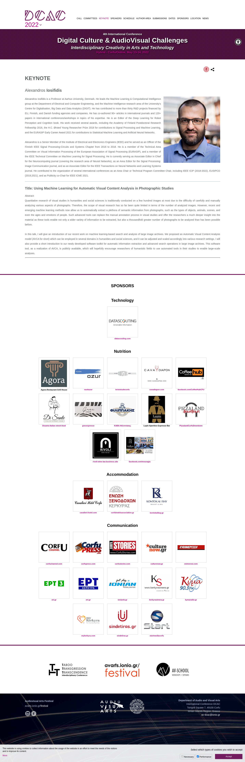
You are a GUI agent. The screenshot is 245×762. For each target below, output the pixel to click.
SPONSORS (183, 18)
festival (44, 705)
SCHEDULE (128, 18)
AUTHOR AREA (143, 18)
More (5, 755)
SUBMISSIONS (160, 18)
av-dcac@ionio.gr (210, 714)
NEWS (205, 18)
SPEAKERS (116, 18)
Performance (205, 757)
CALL (79, 18)
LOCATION (195, 18)
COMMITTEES (90, 18)
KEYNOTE (104, 18)
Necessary (189, 757)
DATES (172, 18)
